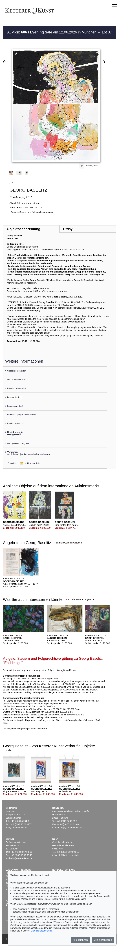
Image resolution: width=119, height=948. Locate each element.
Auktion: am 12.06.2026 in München (52, 32)
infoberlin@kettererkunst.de (19, 858)
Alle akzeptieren (103, 940)
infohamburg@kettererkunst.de (67, 827)
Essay (68, 229)
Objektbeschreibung (23, 229)
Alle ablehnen (80, 940)
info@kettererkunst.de (16, 827)
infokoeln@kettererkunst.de (65, 855)
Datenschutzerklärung (41, 930)
